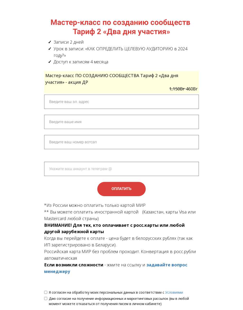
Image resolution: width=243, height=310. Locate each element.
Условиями (174, 292)
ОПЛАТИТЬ (121, 188)
